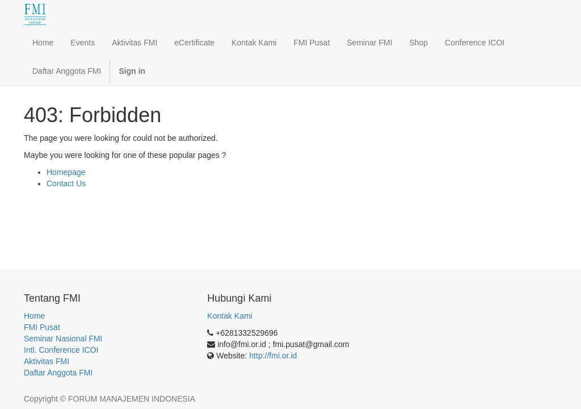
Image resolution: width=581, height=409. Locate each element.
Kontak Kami (229, 315)
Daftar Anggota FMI (58, 372)
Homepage (66, 172)
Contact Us (66, 183)
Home (34, 315)
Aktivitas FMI (46, 361)
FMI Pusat (42, 327)
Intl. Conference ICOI (61, 349)
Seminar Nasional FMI (63, 338)
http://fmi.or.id (273, 355)
